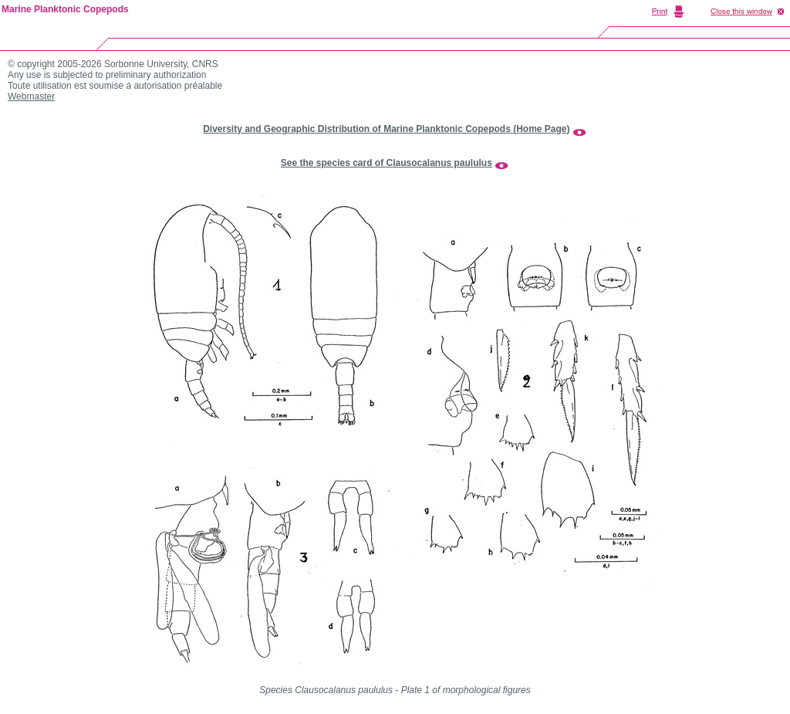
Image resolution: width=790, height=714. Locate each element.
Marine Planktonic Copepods (65, 9)
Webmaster (31, 96)
